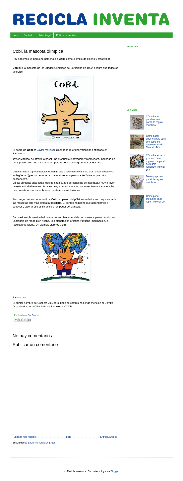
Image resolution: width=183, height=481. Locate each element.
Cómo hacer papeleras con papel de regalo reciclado (154, 121)
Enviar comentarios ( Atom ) (43, 442)
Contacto (28, 35)
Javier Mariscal (46, 149)
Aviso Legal (45, 35)
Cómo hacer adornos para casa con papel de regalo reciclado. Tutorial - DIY (156, 142)
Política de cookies (66, 35)
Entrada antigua (108, 436)
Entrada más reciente (25, 436)
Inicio (15, 35)
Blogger (115, 471)
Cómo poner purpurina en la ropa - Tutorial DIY (156, 199)
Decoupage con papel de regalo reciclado (154, 179)
